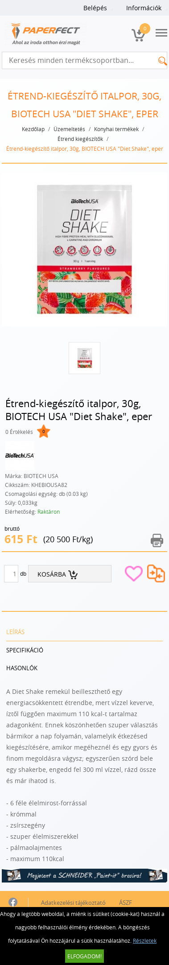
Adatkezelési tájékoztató (73, 903)
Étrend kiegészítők (80, 138)
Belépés (95, 8)
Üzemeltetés (69, 128)
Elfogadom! (84, 956)
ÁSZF (125, 903)
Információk (143, 8)
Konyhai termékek (116, 128)
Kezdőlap (33, 128)
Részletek (145, 940)
